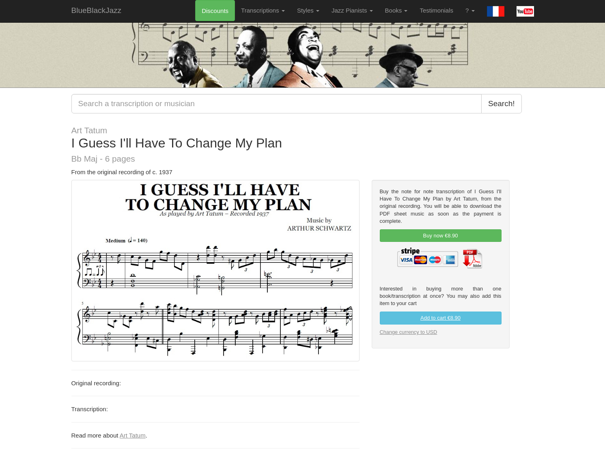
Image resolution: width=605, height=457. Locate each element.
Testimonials (436, 10)
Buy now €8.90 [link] (440, 236)
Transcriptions (263, 10)
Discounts (215, 10)
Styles (308, 10)
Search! (501, 103)
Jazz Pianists (352, 10)
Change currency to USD (408, 332)
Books (396, 10)
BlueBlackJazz (96, 10)
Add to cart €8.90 (440, 318)
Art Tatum (133, 435)
